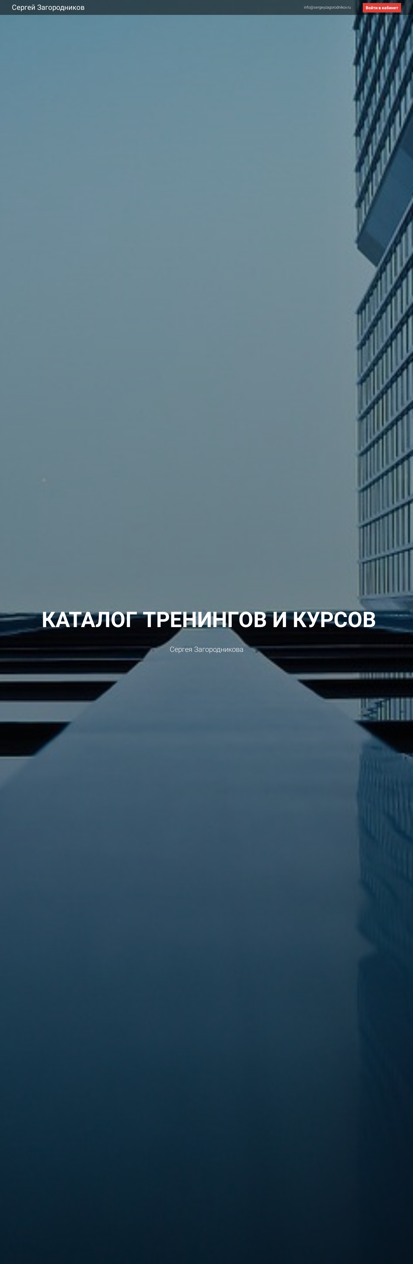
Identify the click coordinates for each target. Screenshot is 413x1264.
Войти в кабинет (382, 7)
